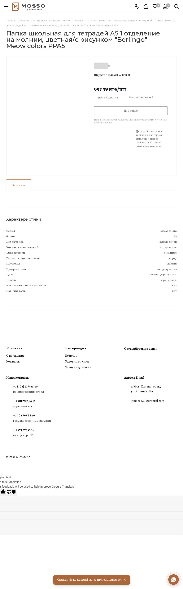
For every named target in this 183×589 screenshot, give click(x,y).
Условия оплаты (77, 361)
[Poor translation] (11, 492)
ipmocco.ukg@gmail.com (147, 400)
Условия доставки (78, 367)
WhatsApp (139, 358)
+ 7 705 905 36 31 (24, 401)
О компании (15, 355)
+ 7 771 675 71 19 (23, 430)
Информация (75, 348)
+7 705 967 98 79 (24, 415)
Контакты (13, 361)
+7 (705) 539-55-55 (25, 386)
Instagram (128, 358)
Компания (14, 348)
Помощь (71, 355)
